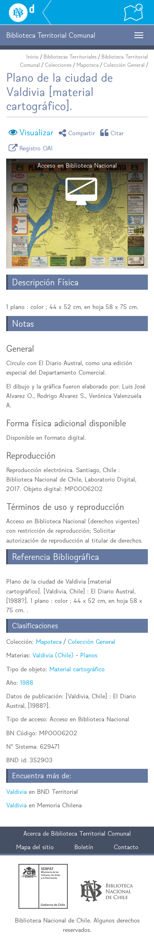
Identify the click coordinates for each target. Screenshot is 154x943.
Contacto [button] (126, 847)
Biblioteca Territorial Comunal (91, 833)
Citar (113, 132)
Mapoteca (87, 64)
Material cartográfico (77, 669)
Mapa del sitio (35, 847)
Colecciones (58, 64)
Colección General (124, 64)
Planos (88, 655)
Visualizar (36, 132)
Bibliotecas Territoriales (70, 56)
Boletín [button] (83, 847)
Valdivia (16, 791)
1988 (26, 682)
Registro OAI (32, 147)
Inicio (32, 56)
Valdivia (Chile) (53, 655)
